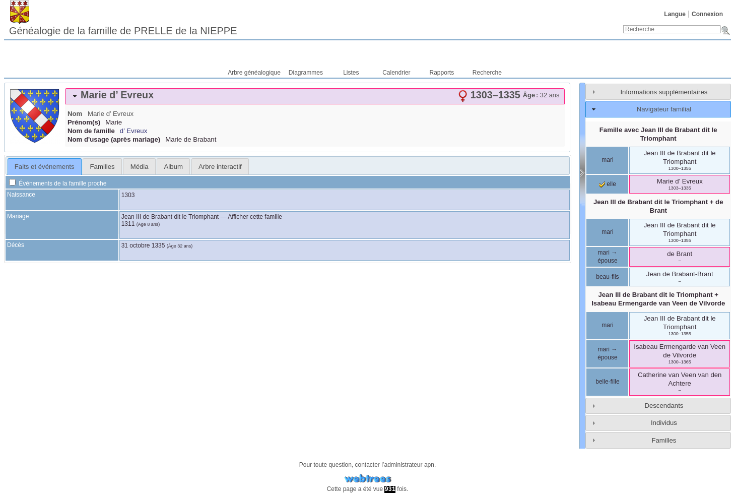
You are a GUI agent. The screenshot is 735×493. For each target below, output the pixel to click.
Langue (675, 14)
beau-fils (607, 276)
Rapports (442, 72)
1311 (128, 223)
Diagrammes (306, 72)
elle (607, 184)
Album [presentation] (173, 166)
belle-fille (607, 381)
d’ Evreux (133, 131)
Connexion (707, 14)
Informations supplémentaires (663, 92)
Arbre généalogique (254, 72)
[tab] (315, 96)
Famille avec (658, 134)
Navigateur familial (664, 109)
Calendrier (396, 72)
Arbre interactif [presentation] (220, 166)
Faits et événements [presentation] (45, 166)
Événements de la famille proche (57, 183)
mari (607, 159)
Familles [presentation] (102, 166)
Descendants (663, 405)
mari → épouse (607, 256)
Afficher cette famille (255, 216)
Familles (663, 440)
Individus (664, 422)
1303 (128, 195)
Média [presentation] (139, 166)
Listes (351, 72)
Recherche (487, 72)
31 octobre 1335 (143, 245)
